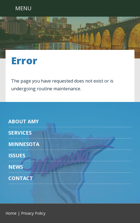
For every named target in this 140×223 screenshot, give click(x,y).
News (15, 166)
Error (24, 60)
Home (11, 213)
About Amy (23, 121)
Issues (16, 155)
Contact (20, 178)
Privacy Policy (33, 213)
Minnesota (23, 144)
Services (20, 132)
